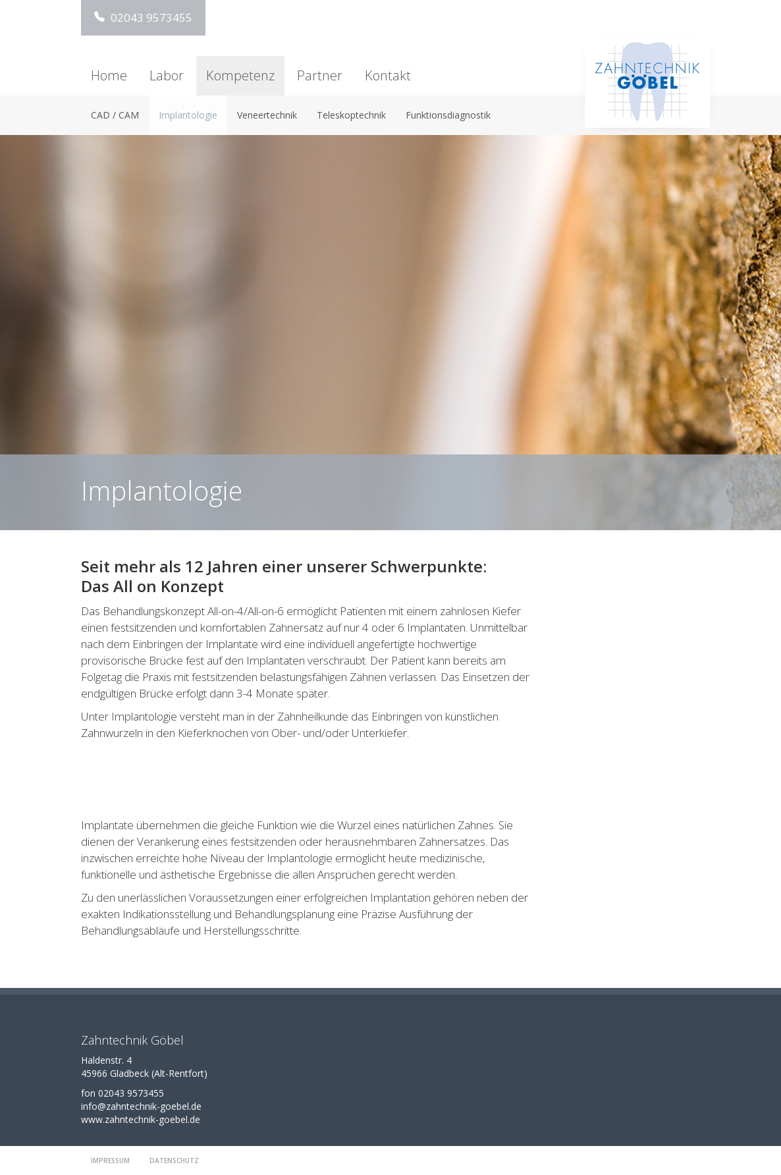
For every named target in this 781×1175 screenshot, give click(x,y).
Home (109, 75)
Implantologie (188, 115)
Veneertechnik (267, 115)
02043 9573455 (143, 17)
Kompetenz (240, 75)
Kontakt (388, 75)
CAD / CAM (115, 115)
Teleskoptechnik (351, 115)
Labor (166, 75)
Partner (319, 75)
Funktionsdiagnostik (448, 115)
